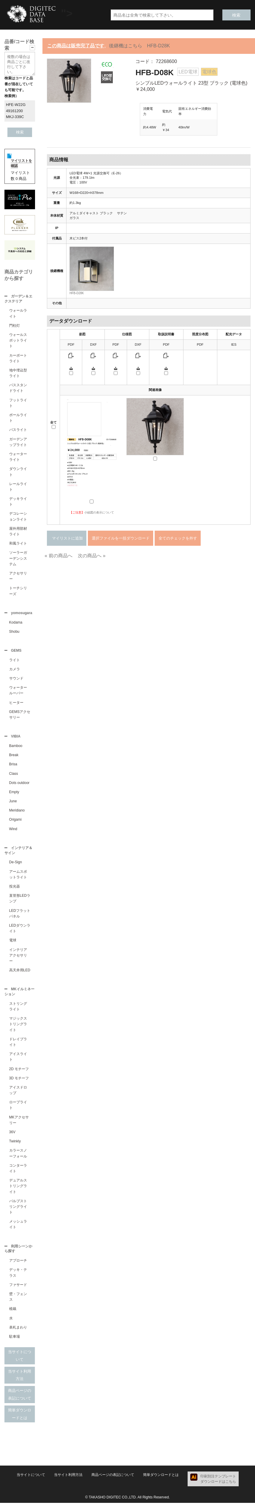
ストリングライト (18, 1010)
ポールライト (18, 418)
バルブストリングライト (18, 1210)
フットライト (18, 403)
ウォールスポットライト (18, 341)
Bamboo (16, 748)
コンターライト (18, 1172)
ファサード (18, 1289)
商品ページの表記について (19, 1398)
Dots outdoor (19, 785)
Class (13, 776)
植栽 (12, 1313)
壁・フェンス (18, 1301)
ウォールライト (18, 314)
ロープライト (18, 1108)
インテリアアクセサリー (18, 958)
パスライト (18, 430)
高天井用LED (19, 973)
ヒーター (16, 704)
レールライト (18, 487)
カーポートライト (18, 359)
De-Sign (15, 865)
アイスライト (18, 1060)
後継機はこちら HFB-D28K (139, 45)
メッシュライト (18, 1228)
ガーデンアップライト (18, 442)
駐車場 (14, 1341)
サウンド (16, 680)
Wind (13, 831)
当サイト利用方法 (19, 1379)
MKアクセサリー (19, 1123)
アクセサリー (18, 577)
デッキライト (18, 502)
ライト (14, 662)
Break (13, 757)
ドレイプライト (18, 1045)
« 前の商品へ (58, 555)
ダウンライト (18, 472)
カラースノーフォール (18, 1157)
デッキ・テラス (18, 1276)
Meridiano (17, 813)
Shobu (14, 633)
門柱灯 (14, 326)
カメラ (14, 671)
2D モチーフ (19, 1072)
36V (12, 1136)
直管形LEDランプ (19, 901)
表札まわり (18, 1331)
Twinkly (15, 1145)
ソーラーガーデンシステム (18, 558)
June (13, 803)
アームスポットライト (18, 877)
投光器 (14, 889)
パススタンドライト (18, 388)
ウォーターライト (18, 457)
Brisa (13, 766)
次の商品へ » (91, 555)
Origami (15, 822)
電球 (12, 943)
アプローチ (18, 1265)
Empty (14, 794)
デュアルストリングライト (18, 1189)
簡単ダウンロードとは (19, 1418)
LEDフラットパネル (19, 916)
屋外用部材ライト (18, 532)
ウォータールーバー (18, 692)
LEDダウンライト (19, 931)
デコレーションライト (18, 517)
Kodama (16, 624)
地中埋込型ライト (18, 374)
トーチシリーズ (18, 591)
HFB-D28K (76, 293)
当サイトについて (19, 1360)
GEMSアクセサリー (19, 716)
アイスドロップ (18, 1094)
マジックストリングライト (18, 1027)
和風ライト (18, 544)
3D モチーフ (19, 1082)
